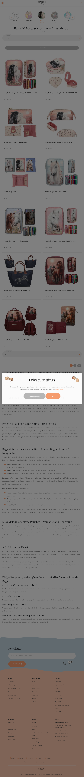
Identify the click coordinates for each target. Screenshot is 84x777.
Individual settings (34, 396)
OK (53, 396)
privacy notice (59, 390)
